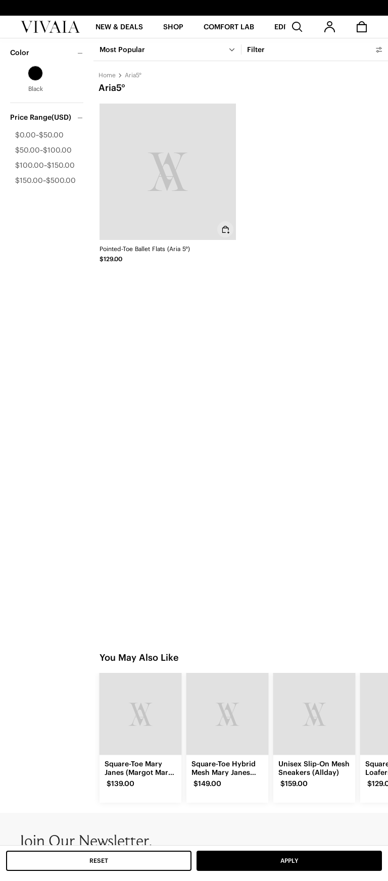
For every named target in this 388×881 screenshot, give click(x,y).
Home (107, 75)
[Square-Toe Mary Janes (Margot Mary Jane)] (140, 714)
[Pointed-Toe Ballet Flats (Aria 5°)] (168, 172)
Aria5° (133, 75)
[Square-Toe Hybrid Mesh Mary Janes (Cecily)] (227, 714)
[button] (119, 30)
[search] (297, 27)
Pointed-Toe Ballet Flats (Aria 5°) (145, 249)
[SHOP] (173, 30)
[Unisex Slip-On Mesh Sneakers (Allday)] (314, 714)
